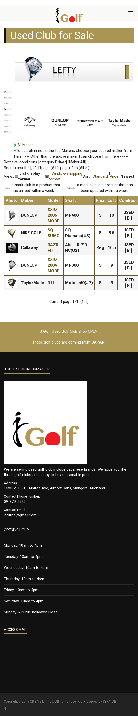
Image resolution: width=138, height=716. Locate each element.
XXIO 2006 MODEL (55, 215)
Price (114, 176)
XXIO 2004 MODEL (55, 265)
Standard (100, 176)
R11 (51, 282)
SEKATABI (110, 701)
